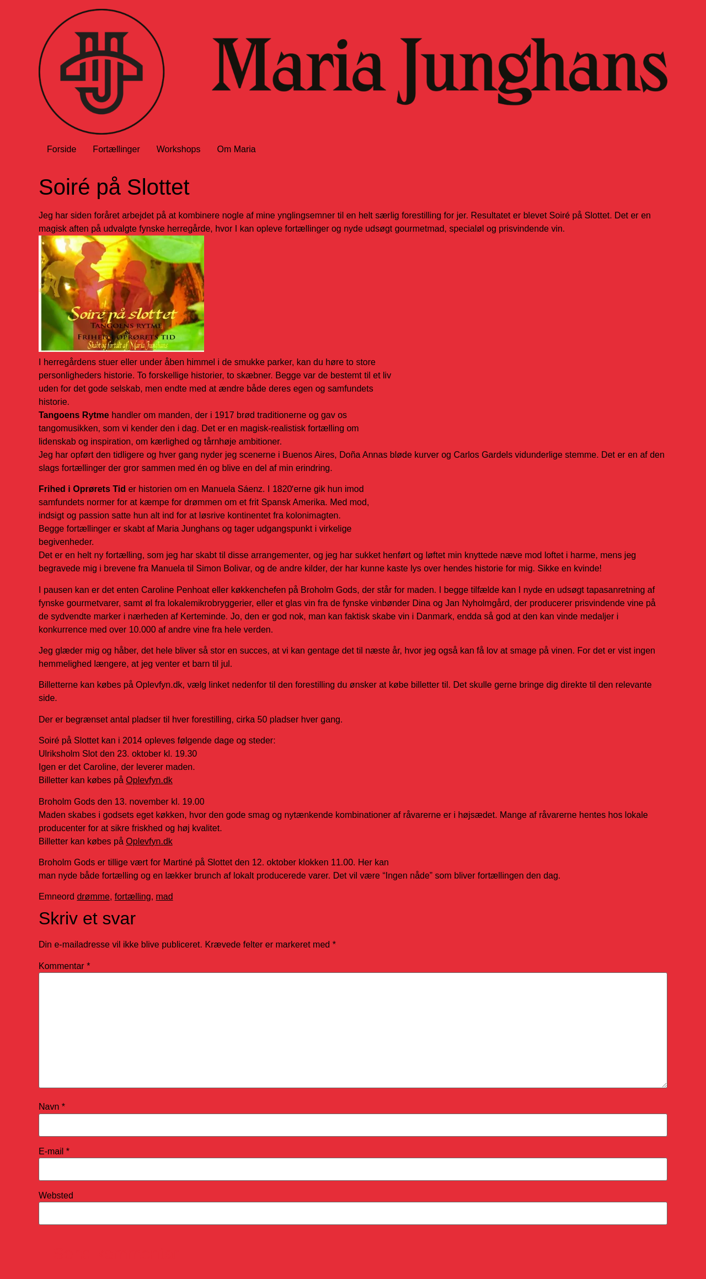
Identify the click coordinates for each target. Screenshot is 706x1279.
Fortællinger (116, 149)
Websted (56, 1195)
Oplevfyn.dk (149, 780)
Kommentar (64, 966)
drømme (93, 896)
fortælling (133, 896)
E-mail (54, 1151)
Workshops (179, 149)
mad (164, 896)
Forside (61, 149)
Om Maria (236, 149)
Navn (52, 1107)
